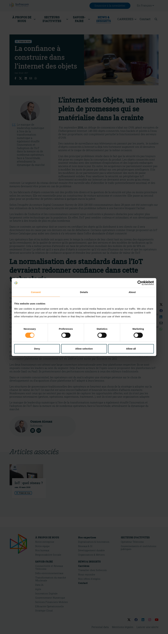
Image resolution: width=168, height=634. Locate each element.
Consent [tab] (36, 292)
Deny (37, 348)
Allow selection (84, 348)
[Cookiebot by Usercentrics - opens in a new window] (140, 282)
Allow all (131, 348)
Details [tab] (84, 292)
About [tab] (132, 292)
